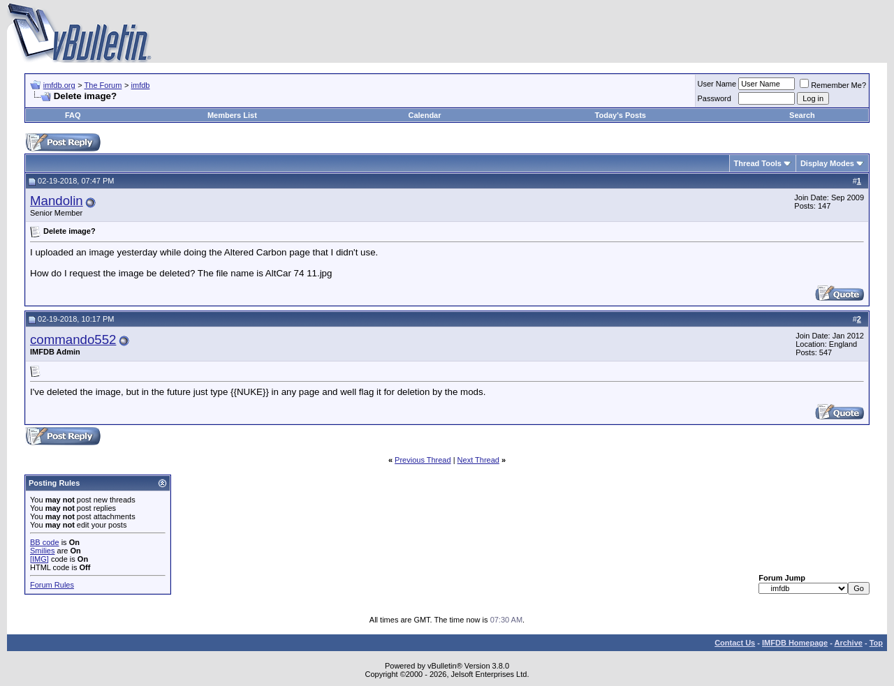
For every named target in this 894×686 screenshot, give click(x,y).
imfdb (140, 85)
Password (714, 98)
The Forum (103, 85)
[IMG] (39, 559)
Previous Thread (423, 460)
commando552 (73, 339)
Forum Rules (52, 585)
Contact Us (735, 643)
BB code (44, 542)
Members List (232, 115)
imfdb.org (59, 85)
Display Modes (827, 163)
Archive (849, 643)
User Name (717, 84)
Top (876, 643)
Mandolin (56, 200)
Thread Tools (758, 163)
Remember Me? (833, 85)
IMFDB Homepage (795, 643)
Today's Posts (620, 115)
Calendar (424, 115)
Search (802, 115)
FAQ (73, 115)
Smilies (42, 550)
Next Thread (478, 460)
